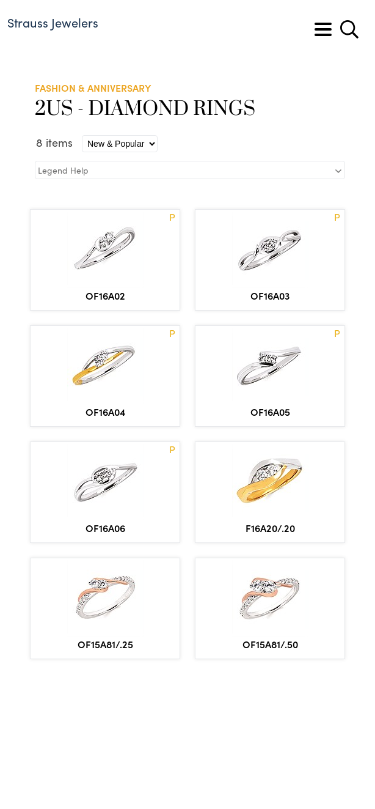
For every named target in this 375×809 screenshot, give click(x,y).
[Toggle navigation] (323, 29)
